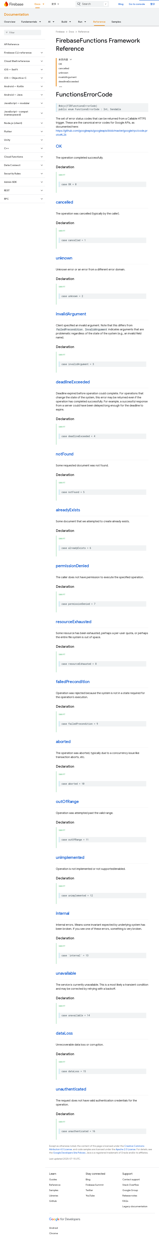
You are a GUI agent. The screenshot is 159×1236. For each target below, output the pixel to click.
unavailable (66, 973)
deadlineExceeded (73, 382)
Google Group (130, 1190)
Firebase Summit (94, 1184)
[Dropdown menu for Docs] (44, 4)
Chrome (53, 1233)
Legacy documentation (134, 1206)
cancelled (64, 202)
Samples (116, 21)
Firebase (60, 31)
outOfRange (67, 801)
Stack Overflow (130, 1184)
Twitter (89, 1190)
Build (64, 21)
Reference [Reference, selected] (99, 21)
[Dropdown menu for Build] (71, 22)
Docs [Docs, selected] (37, 4)
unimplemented (70, 857)
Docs (71, 31)
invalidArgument (71, 314)
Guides (53, 1179)
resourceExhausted (73, 621)
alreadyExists (68, 510)
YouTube (90, 1195)
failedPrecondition (73, 681)
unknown (64, 258)
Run (80, 21)
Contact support (131, 1179)
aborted (63, 741)
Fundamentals (29, 21)
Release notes (129, 1195)
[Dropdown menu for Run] (86, 22)
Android (53, 1227)
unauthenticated (71, 1089)
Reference (83, 31)
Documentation (16, 14)
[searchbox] (22, 32)
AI (49, 21)
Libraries (53, 1195)
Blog (120, 4)
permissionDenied (72, 565)
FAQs (125, 1200)
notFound (64, 454)
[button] (20, 53)
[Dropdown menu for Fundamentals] (41, 22)
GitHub (53, 1200)
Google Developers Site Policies (69, 1152)
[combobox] (92, 4)
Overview (9, 21)
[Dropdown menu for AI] (54, 22)
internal (62, 913)
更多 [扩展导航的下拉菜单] (53, 4)
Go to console (137, 4)
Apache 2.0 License (126, 1149)
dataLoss (64, 1033)
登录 (152, 4)
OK (59, 146)
